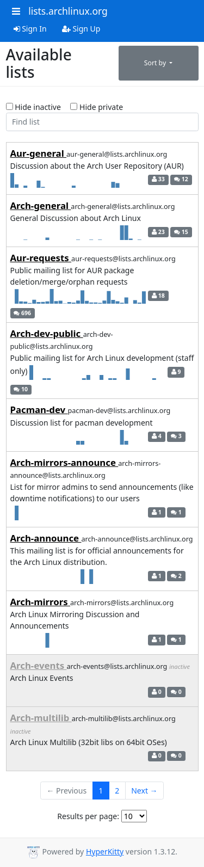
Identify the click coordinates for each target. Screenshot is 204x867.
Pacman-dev (39, 409)
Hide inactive (33, 107)
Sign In (30, 28)
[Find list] (102, 122)
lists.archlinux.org (68, 10)
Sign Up (81, 28)
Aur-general (38, 153)
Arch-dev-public (46, 333)
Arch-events (38, 665)
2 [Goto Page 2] (117, 790)
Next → (144, 790)
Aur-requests (41, 257)
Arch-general (40, 205)
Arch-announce (46, 538)
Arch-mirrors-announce (64, 462)
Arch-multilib (41, 717)
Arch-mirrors (40, 601)
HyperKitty (104, 851)
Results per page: (88, 816)
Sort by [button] (156, 62)
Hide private (96, 107)
